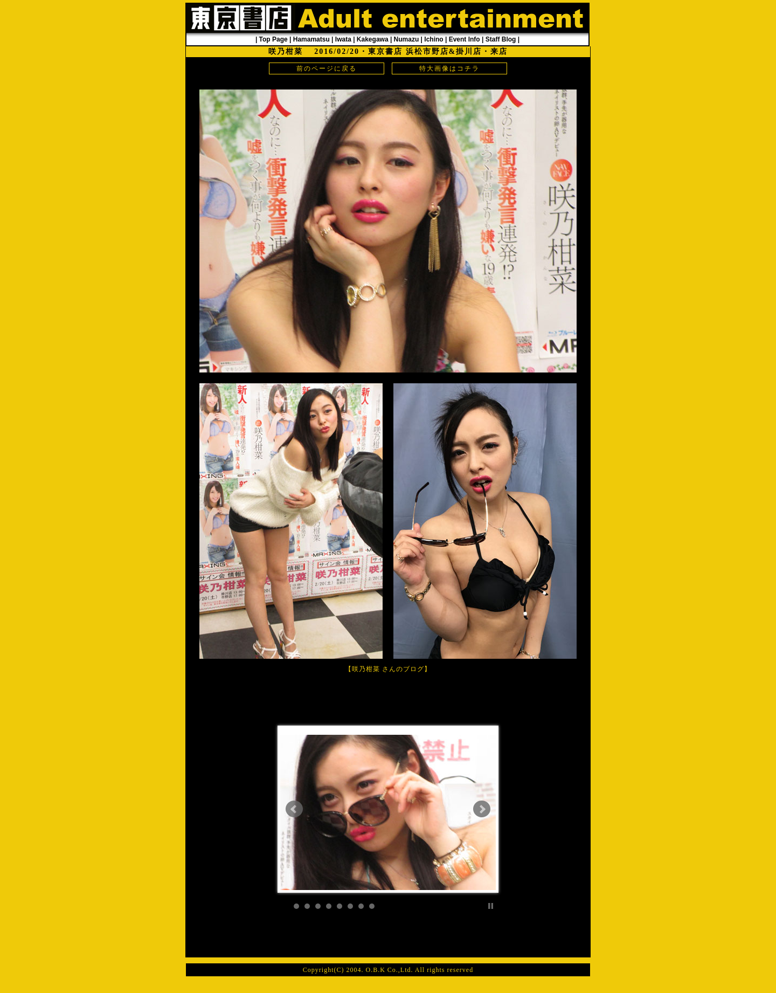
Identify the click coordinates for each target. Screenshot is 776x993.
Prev (294, 809)
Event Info (464, 39)
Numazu (406, 39)
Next (481, 809)
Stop (490, 906)
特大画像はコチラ (449, 68)
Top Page (273, 39)
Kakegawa (373, 39)
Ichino (433, 39)
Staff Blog (501, 39)
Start (482, 906)
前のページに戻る (326, 68)
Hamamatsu (311, 39)
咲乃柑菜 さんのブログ (388, 669)
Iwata (343, 39)
